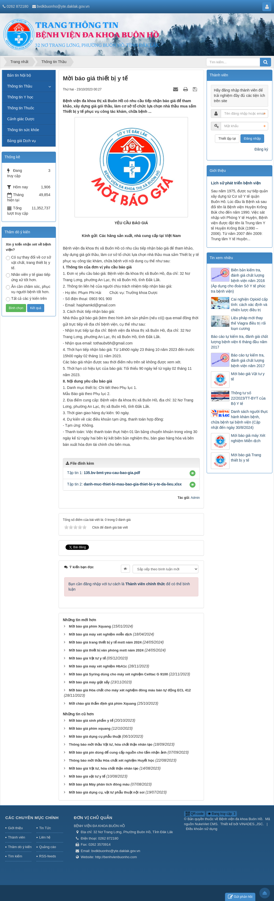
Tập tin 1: (103, 473)
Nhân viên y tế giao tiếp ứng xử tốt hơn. (28, 277)
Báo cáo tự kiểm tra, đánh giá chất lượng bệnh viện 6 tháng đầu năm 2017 (239, 341)
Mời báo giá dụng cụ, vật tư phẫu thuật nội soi (107, 792)
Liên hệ (44, 837)
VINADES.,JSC (251, 824)
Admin (195, 498)
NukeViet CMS (206, 824)
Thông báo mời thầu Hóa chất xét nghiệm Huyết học (111, 760)
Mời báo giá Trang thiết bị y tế (246, 457)
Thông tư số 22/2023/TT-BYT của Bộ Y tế (248, 398)
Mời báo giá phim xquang (90, 728)
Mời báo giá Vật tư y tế (87, 658)
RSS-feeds (47, 856)
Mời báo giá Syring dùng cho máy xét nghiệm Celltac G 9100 (118, 674)
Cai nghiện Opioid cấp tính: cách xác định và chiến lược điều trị (249, 304)
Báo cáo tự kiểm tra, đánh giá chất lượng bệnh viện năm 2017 (248, 360)
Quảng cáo (47, 847)
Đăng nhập (252, 138)
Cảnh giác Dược (20, 119)
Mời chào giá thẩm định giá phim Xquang (102, 703)
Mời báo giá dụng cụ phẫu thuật (95, 736)
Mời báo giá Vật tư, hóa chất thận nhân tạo (103, 768)
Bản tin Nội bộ (19, 75)
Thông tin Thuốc (20, 108)
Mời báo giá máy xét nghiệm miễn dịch (100, 634)
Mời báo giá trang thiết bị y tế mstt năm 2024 (105, 642)
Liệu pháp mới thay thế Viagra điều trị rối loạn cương (248, 323)
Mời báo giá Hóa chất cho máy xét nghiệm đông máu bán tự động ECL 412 (130, 690)
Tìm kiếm (15, 856)
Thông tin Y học (20, 97)
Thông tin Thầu (19, 86)
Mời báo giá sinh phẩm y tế (91, 721)
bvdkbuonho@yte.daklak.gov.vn (63, 6)
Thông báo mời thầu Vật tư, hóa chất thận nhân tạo (110, 744)
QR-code (194, 814)
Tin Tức (45, 828)
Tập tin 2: (124, 484)
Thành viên (16, 837)
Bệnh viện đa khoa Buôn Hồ (240, 819)
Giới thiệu (15, 828)
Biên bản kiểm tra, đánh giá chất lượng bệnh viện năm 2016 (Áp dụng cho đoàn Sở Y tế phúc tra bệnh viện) (238, 280)
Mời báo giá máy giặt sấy (89, 682)
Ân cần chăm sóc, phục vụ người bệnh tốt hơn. (28, 289)
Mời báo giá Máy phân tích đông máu (99, 784)
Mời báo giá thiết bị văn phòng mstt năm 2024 (106, 650)
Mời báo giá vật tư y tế (87, 776)
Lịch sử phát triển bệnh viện (236, 183)
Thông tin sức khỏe (23, 130)
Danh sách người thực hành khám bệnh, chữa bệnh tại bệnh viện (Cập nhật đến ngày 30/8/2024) (239, 419)
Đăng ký (261, 149)
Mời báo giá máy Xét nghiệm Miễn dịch (248, 438)
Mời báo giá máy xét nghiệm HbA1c (98, 666)
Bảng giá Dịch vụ (21, 141)
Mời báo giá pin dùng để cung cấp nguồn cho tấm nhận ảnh (118, 752)
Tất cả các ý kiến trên (26, 298)
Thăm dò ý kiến (19, 847)
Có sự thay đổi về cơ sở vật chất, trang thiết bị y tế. (28, 262)
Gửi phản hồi (240, 896)
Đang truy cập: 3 (221, 814)
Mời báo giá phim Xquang (90, 626)
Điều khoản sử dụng (201, 829)
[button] (192, 473)
